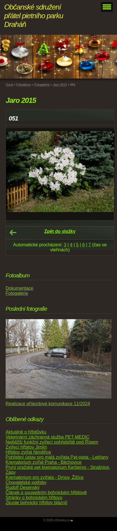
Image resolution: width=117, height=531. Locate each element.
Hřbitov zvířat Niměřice (28, 452)
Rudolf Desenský (23, 487)
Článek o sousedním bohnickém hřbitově (46, 492)
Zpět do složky (59, 231)
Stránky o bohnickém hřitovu (34, 497)
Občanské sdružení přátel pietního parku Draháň (33, 16)
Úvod (9, 84)
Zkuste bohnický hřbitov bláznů (36, 502)
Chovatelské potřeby (26, 482)
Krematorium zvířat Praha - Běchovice (43, 462)
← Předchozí (13, 232)
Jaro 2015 (60, 84)
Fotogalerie (42, 84)
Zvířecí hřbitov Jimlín (26, 447)
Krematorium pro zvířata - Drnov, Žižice (45, 477)
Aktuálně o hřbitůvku (26, 432)
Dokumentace (19, 288)
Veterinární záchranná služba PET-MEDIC (48, 437)
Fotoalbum (23, 84)
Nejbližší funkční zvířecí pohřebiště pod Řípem (52, 442)
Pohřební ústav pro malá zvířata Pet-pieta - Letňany (57, 457)
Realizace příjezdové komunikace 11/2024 (48, 403)
